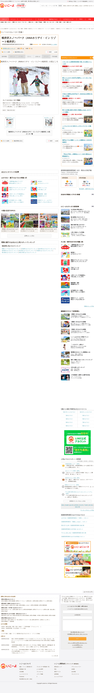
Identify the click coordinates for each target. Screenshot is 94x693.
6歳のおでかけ (69, 422)
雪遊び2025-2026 (11, 110)
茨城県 (67, 505)
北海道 (9, 22)
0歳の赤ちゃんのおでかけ (69, 412)
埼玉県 (81, 505)
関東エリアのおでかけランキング (11, 248)
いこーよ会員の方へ (77, 647)
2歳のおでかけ (69, 415)
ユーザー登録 (4, 633)
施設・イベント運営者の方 (25, 666)
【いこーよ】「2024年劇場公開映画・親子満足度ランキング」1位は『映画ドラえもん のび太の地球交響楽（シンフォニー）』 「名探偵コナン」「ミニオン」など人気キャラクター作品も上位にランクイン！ (33, 651)
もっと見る (54, 655)
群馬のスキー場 (14, 619)
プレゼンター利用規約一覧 (43, 666)
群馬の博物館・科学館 (35, 615)
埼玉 (26, 22)
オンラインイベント (26, 19)
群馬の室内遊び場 (17, 615)
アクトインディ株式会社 (72, 663)
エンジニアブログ (58, 676)
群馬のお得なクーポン (6, 609)
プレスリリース (75, 674)
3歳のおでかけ (85, 415)
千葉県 (86, 505)
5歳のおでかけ (85, 419)
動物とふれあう (79, 5)
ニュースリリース (23, 674)
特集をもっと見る (89, 306)
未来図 (73, 669)
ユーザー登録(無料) (82, 1)
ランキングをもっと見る (87, 510)
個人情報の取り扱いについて (77, 632)
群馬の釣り (29, 601)
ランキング (41, 19)
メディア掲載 (40, 674)
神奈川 (19, 22)
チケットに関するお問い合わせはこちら (77, 643)
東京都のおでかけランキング (10, 252)
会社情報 (73, 671)
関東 (14, 22)
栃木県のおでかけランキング (47, 248)
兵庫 (53, 22)
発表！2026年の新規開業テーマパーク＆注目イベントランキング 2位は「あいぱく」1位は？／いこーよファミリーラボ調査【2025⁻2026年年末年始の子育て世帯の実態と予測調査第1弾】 (33, 640)
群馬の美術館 (45, 615)
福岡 (70, 22)
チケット (12, 56)
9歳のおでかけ (85, 425)
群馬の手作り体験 (14, 605)
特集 (89, 19)
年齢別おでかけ (53, 19)
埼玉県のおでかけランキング (27, 250)
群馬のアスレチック (38, 609)
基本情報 (4, 56)
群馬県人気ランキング (9, 48)
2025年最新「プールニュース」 (32, 626)
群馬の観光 (49, 601)
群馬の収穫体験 (34, 605)
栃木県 (71, 505)
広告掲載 (21, 671)
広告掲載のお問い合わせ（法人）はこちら (77, 634)
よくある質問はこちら (77, 645)
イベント (13, 19)
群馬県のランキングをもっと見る (77, 501)
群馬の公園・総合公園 (49, 609)
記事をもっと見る (29, 236)
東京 (16, 22)
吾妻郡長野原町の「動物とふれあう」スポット (74, 521)
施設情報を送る (18, 52)
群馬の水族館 (52, 615)
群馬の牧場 (35, 601)
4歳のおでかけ (69, 419)
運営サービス (57, 671)
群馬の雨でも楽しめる (6, 615)
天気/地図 (54, 56)
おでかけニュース (68, 19)
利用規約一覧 (22, 669)
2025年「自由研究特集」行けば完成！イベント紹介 (13, 628)
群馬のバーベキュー (21, 601)
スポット (4, 19)
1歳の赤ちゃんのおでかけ (86, 412)
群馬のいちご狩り (45, 619)
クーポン (21, 56)
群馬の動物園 (12, 601)
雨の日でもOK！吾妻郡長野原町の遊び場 (72, 525)
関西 (45, 22)
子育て (81, 19)
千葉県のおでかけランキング (44, 250)
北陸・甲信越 (38, 22)
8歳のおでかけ (69, 425)
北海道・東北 (3, 22)
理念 (55, 669)
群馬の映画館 (26, 615)
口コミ (29, 56)
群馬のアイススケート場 (25, 619)
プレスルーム (40, 671)
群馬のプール (42, 601)
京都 (50, 22)
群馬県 (76, 505)
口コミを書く (6, 52)
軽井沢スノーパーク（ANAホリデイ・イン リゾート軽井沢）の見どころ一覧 (29, 133)
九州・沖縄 (65, 22)
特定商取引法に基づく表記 (25, 679)
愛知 (32, 22)
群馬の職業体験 (43, 605)
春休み (64, 5)
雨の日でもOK (71, 5)
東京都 (90, 505)
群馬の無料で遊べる (18, 609)
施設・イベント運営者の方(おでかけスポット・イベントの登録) (25, 633)
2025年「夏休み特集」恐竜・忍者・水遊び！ (12, 626)
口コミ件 (54, 44)
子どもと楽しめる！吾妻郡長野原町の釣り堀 (73, 533)
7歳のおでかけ (85, 422)
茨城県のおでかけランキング (29, 248)
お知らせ (37, 56)
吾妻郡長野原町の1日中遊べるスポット (72, 529)
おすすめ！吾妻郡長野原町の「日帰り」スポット (75, 518)
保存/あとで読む (71, 1)
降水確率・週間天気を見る (86, 189)
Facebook (21, 676)
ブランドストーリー (76, 666)
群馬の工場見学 (5, 605)
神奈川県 (77, 507)
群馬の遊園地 (4, 601)
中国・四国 (58, 22)
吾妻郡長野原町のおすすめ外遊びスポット (73, 536)
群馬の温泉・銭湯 (5, 619)
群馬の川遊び (4, 611)
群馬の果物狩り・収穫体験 (7, 621)
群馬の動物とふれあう (24, 605)
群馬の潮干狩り (35, 619)
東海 (30, 22)
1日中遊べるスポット (89, 5)
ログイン (91, 1)
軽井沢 (4, 110)
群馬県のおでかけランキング (10, 250)
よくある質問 (40, 669)
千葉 (23, 22)
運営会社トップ (58, 666)
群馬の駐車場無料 (28, 609)
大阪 (47, 22)
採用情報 (56, 674)
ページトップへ (88, 591)
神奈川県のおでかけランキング (27, 252)
